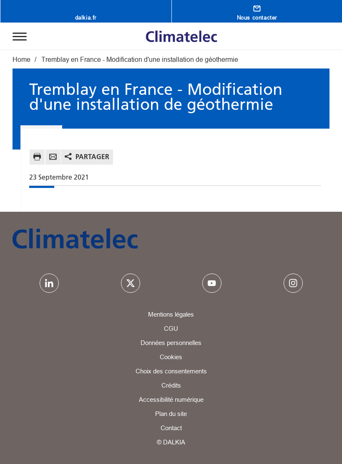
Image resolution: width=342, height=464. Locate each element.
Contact (171, 427)
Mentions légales (171, 314)
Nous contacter (257, 17)
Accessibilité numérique (171, 399)
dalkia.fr (85, 17)
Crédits (171, 385)
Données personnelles (171, 342)
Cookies (171, 356)
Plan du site (171, 413)
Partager (92, 156)
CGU (171, 328)
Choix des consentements (171, 371)
